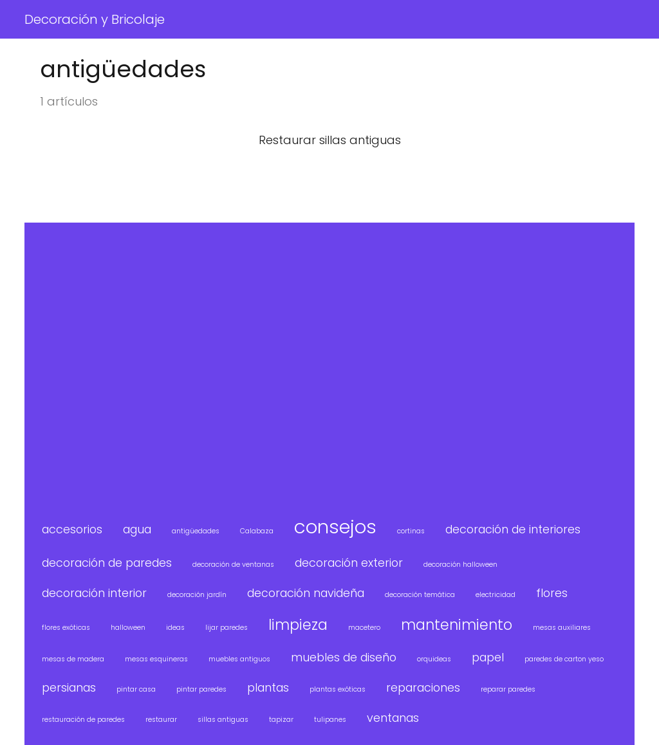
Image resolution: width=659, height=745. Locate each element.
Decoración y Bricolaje (94, 19)
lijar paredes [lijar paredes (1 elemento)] (226, 627)
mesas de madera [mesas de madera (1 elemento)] (73, 659)
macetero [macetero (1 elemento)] (364, 627)
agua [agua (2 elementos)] (137, 529)
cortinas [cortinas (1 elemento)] (411, 531)
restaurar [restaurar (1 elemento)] (161, 719)
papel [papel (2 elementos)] (488, 657)
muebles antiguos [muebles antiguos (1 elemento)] (239, 659)
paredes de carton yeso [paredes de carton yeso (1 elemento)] (564, 659)
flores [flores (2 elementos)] (552, 593)
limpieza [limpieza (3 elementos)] (298, 625)
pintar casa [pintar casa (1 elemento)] (136, 689)
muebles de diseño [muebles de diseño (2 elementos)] (343, 657)
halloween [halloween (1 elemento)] (128, 627)
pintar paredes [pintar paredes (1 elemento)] (201, 689)
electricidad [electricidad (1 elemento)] (495, 595)
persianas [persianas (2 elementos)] (69, 687)
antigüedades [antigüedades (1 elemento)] (195, 531)
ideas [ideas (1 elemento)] (175, 627)
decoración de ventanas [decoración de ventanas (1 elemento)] (233, 564)
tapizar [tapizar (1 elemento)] (281, 719)
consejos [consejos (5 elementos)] (335, 526)
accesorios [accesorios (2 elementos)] (72, 529)
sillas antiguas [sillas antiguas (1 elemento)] (223, 719)
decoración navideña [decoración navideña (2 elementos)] (305, 593)
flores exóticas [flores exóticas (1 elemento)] (66, 627)
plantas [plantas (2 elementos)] (268, 687)
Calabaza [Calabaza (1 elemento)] (257, 531)
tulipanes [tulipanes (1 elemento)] (330, 719)
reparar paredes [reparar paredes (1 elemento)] (508, 689)
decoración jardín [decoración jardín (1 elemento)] (197, 595)
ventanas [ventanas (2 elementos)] (393, 718)
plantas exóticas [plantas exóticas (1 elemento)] (338, 689)
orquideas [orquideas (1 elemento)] (434, 659)
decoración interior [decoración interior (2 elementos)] (94, 593)
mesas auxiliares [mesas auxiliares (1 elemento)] (562, 627)
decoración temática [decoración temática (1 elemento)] (420, 595)
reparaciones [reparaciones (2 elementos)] (423, 687)
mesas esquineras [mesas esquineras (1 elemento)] (156, 659)
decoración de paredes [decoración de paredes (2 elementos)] (107, 563)
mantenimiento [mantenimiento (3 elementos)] (456, 625)
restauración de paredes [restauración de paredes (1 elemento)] (83, 719)
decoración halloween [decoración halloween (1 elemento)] (460, 564)
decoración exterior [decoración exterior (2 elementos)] (349, 563)
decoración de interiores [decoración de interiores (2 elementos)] (512, 529)
